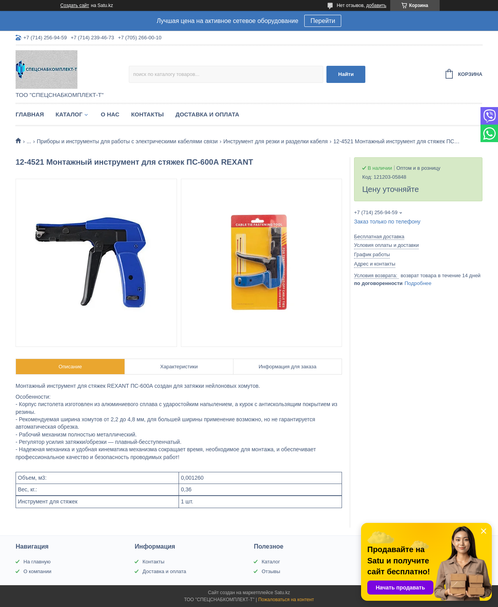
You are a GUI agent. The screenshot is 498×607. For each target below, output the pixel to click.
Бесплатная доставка (379, 236)
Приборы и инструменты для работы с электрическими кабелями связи (127, 141)
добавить (376, 5)
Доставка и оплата (207, 114)
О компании (37, 571)
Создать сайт (74, 5)
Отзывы (270, 571)
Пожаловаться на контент (286, 599)
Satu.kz (282, 592)
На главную (37, 562)
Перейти (322, 21)
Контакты (147, 114)
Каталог (69, 114)
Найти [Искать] (346, 74)
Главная (30, 114)
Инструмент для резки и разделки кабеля (275, 141)
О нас (110, 114)
